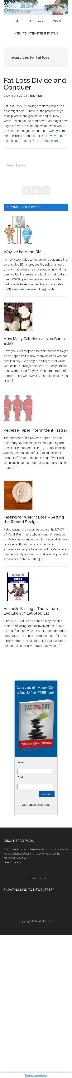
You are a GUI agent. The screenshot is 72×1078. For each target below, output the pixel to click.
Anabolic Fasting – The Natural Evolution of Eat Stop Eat (31, 754)
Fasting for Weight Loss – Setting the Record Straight (34, 633)
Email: (20, 920)
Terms (30, 1021)
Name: (20, 905)
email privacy (44, 948)
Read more (11, 1005)
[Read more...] (51, 141)
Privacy (41, 1021)
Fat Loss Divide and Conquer (35, 83)
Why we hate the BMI (23, 280)
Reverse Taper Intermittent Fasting (35, 516)
